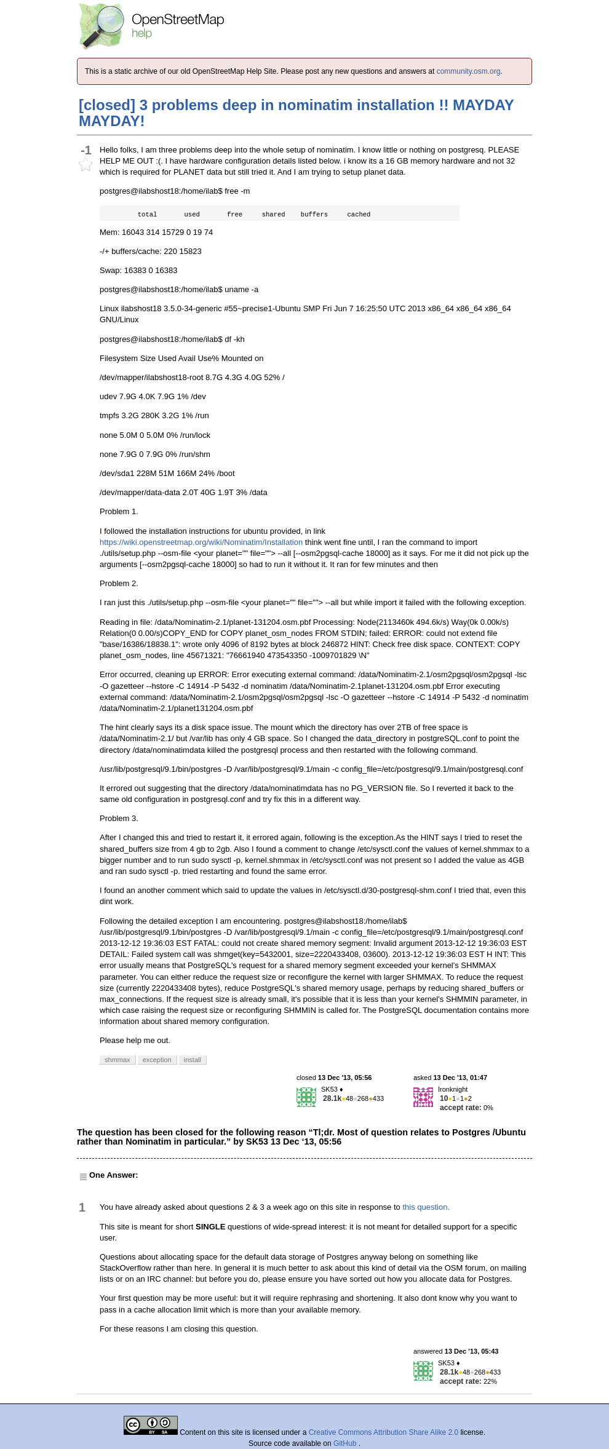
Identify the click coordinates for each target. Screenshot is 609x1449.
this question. (426, 1207)
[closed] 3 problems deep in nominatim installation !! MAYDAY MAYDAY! (296, 113)
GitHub (346, 1443)
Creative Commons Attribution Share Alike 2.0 (383, 1432)
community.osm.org (469, 71)
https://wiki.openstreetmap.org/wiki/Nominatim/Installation (201, 542)
